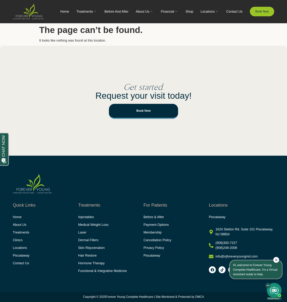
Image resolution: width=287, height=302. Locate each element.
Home (64, 11)
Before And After (116, 11)
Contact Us (234, 11)
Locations (209, 11)
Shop (189, 11)
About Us (144, 11)
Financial (169, 11)
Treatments (86, 11)
